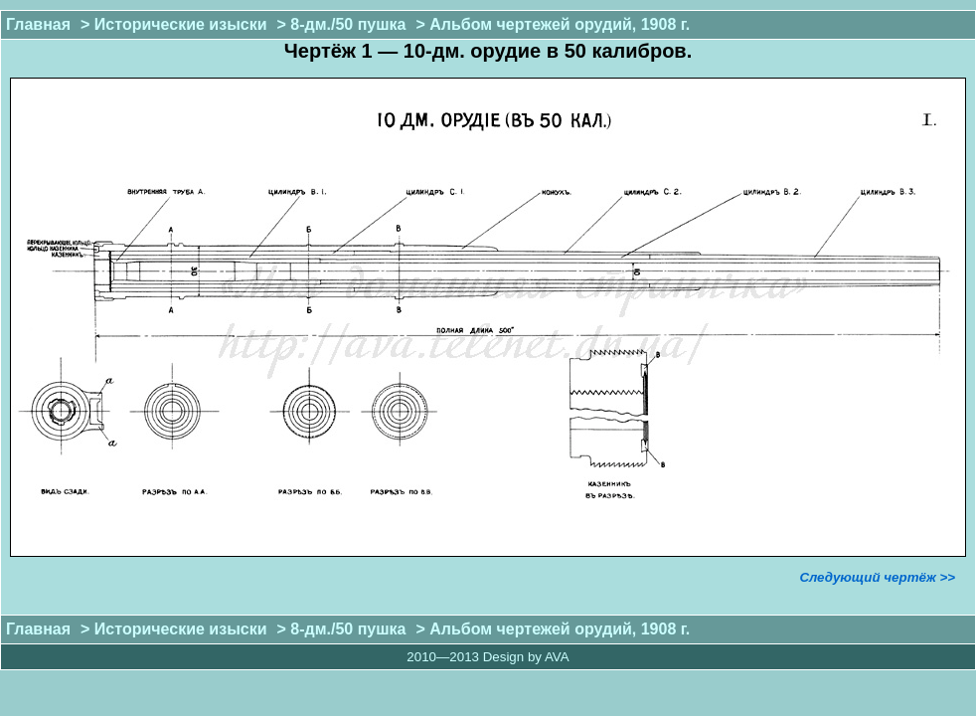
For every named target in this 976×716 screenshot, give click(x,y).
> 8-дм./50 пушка (342, 24)
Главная (38, 24)
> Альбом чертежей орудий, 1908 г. (552, 24)
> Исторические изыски (173, 24)
